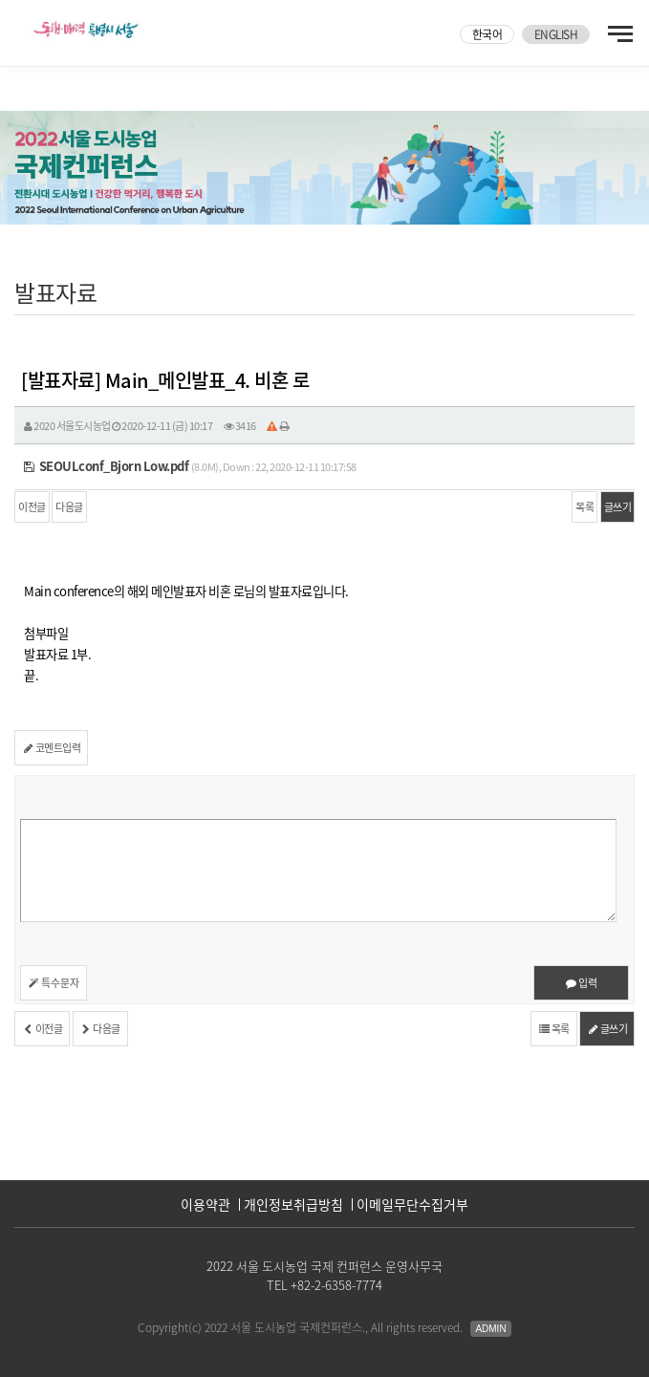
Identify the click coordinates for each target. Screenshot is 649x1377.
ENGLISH (556, 34)
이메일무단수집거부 (412, 1204)
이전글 (32, 507)
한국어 (487, 34)
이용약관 (205, 1204)
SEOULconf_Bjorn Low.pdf (106, 466)
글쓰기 (618, 507)
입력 (581, 983)
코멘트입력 (51, 748)
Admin (490, 1328)
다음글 (69, 507)
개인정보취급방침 (293, 1204)
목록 (584, 507)
